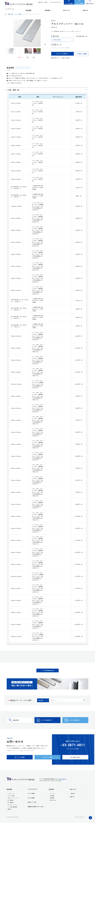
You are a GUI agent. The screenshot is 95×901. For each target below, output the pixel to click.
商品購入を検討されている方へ (37, 815)
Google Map (62, 787)
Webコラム (73, 796)
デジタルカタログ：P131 (23, 68)
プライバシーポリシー (79, 824)
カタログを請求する (78, 724)
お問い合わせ (53, 807)
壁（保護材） (11, 807)
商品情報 (9, 796)
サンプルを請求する (50, 724)
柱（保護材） (11, 810)
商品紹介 (73, 801)
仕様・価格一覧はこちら (81, 36)
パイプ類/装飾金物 (12, 814)
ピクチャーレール (12, 812)
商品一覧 (10, 14)
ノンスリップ (11, 801)
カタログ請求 (32, 806)
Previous (28, 58)
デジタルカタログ (55, 3)
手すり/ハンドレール (13, 805)
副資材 (9, 816)
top (5, 14)
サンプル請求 (32, 801)
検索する (84, 702)
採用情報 (52, 805)
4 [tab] (23, 57)
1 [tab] (19, 57)
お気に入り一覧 (43, 3)
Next (33, 58)
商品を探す (19, 724)
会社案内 (51, 796)
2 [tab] (20, 57)
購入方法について (55, 57)
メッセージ (52, 801)
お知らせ (85, 9)
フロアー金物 (17, 14)
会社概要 (52, 803)
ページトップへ (90, 825)
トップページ (9, 9)
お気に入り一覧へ (66, 57)
